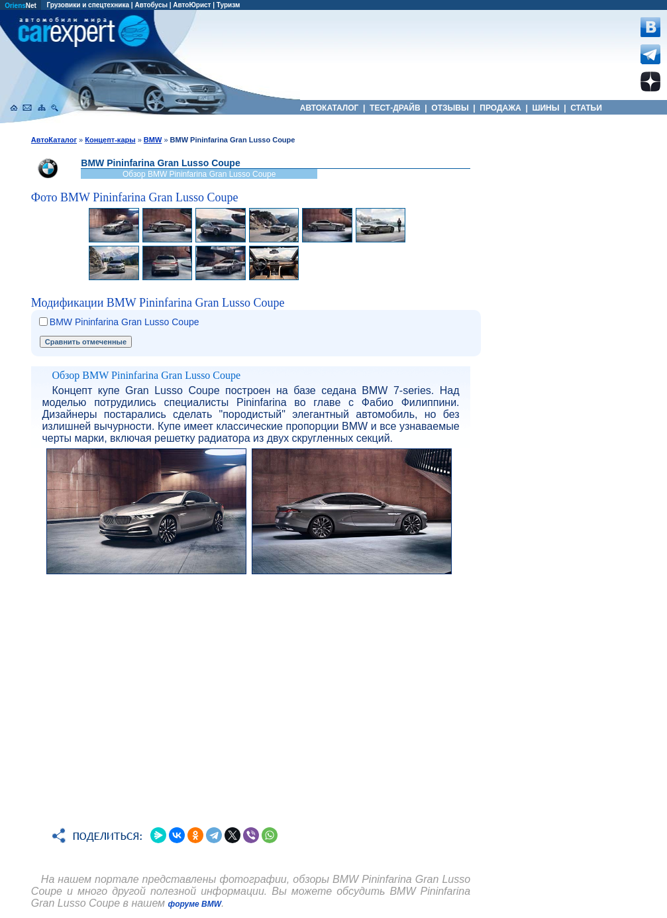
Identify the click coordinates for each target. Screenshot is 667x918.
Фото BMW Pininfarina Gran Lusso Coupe (134, 197)
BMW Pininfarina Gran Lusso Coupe (124, 322)
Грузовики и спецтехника (87, 5)
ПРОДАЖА (500, 108)
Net (20, 5)
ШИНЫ (546, 108)
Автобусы (151, 5)
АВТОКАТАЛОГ (329, 108)
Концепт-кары (110, 140)
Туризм (228, 5)
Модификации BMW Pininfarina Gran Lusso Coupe (158, 302)
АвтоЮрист (192, 5)
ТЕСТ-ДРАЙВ (395, 108)
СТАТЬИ (586, 108)
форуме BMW (195, 904)
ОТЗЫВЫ (450, 108)
